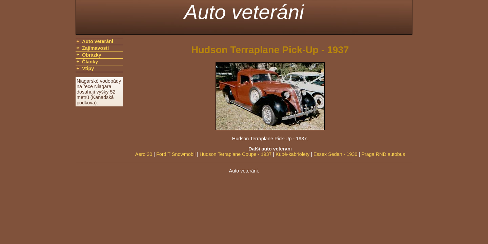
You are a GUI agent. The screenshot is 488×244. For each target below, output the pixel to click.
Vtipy (88, 68)
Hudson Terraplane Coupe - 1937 (236, 154)
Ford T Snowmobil (176, 154)
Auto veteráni (244, 12)
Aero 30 (143, 154)
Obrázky (91, 55)
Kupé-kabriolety (292, 154)
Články (90, 61)
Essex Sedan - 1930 (335, 154)
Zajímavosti (95, 48)
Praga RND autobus (383, 154)
